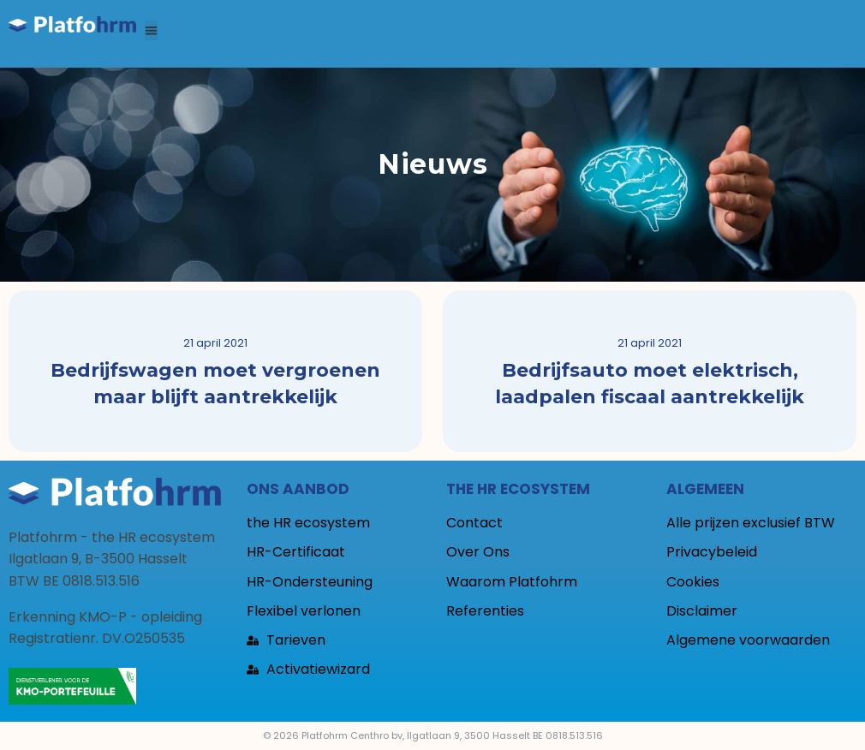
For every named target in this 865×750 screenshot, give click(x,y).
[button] (151, 30)
